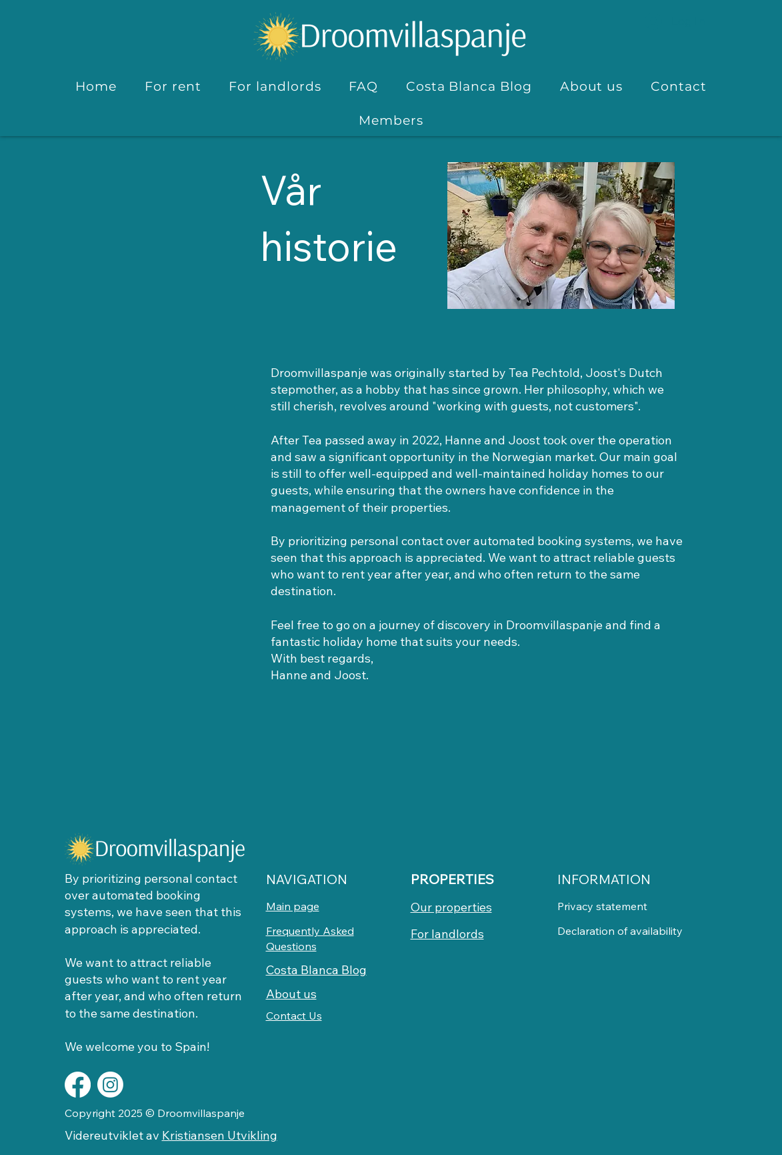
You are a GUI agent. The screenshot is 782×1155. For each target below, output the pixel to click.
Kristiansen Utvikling (219, 1135)
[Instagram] (110, 1085)
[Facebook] (78, 1085)
